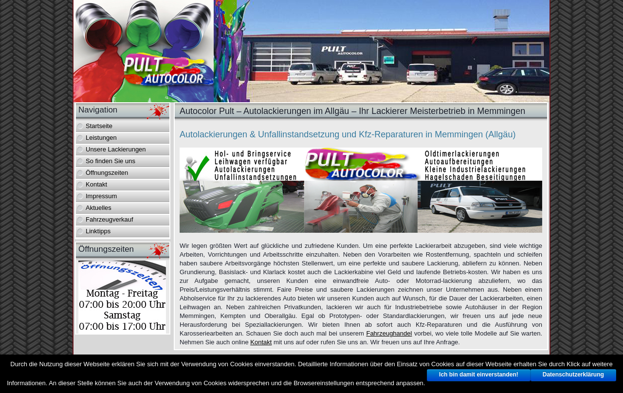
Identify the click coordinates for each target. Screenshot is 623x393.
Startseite (99, 126)
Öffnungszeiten (107, 172)
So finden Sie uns (110, 161)
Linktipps (98, 231)
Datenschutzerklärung (573, 374)
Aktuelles (98, 207)
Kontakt (96, 184)
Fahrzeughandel (389, 333)
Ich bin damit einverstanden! (478, 374)
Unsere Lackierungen (116, 149)
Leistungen (101, 137)
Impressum (101, 196)
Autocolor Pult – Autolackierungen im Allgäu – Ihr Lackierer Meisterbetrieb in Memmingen (352, 111)
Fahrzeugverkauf (109, 219)
